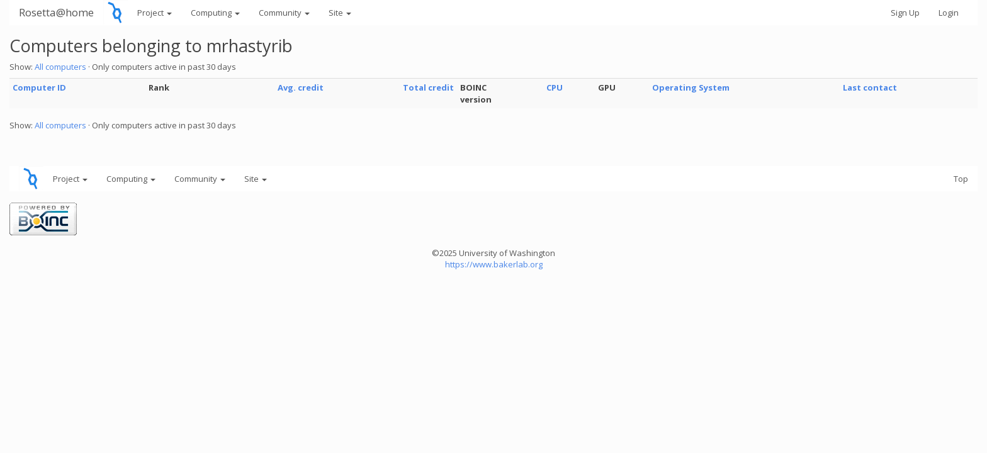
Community (284, 12)
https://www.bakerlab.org (494, 264)
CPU (554, 87)
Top (961, 178)
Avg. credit (301, 87)
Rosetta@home (56, 12)
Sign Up (905, 12)
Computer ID (39, 87)
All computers (60, 66)
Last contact (870, 87)
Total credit (428, 87)
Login (949, 12)
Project (154, 12)
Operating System (691, 87)
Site (340, 12)
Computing (215, 12)
